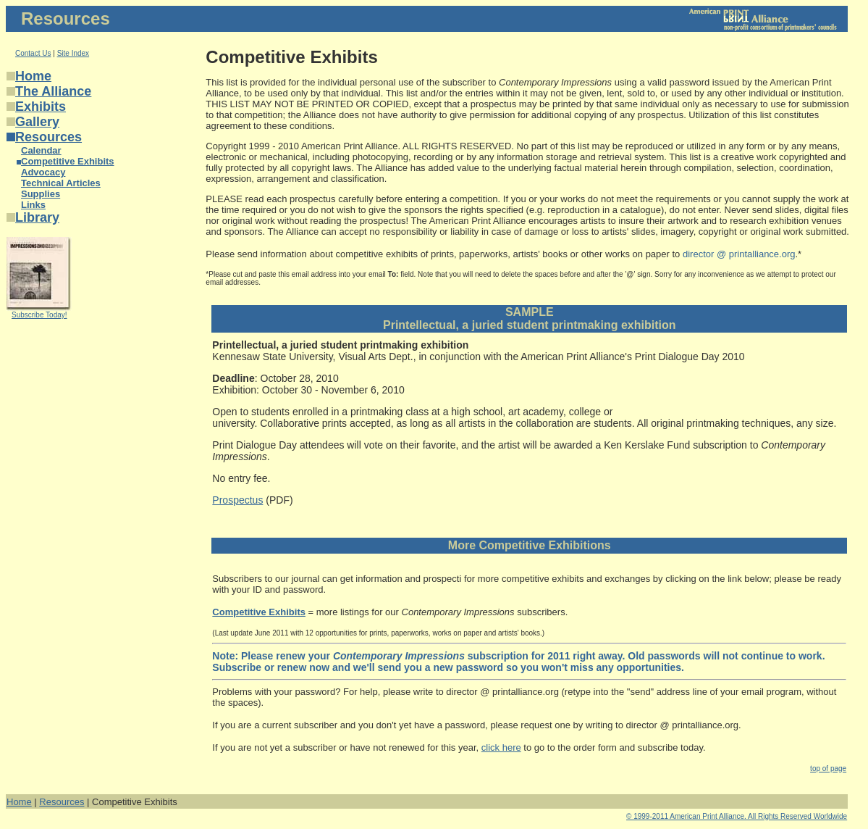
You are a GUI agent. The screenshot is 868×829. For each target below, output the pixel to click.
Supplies (40, 193)
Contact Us (33, 53)
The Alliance (53, 91)
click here (501, 747)
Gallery (37, 121)
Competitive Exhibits (67, 161)
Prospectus (237, 500)
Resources (48, 137)
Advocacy (43, 172)
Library (37, 217)
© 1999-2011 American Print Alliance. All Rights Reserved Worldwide (736, 816)
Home (33, 76)
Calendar (41, 150)
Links (33, 204)
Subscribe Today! (39, 315)
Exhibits (40, 106)
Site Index (73, 53)
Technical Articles (61, 183)
